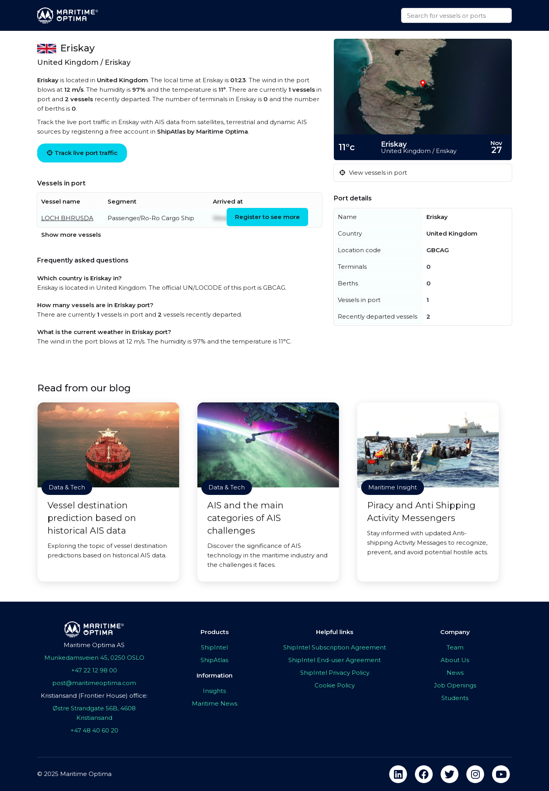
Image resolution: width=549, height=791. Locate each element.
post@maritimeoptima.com (94, 683)
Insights (214, 691)
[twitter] (449, 774)
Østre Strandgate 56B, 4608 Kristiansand (94, 712)
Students (454, 698)
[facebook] (424, 774)
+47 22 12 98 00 (94, 670)
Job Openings (455, 685)
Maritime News (214, 703)
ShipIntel (214, 647)
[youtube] (501, 774)
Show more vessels (71, 234)
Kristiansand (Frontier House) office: (94, 695)
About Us (455, 660)
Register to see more (267, 217)
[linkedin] (398, 774)
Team (455, 647)
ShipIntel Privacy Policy (334, 672)
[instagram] (475, 774)
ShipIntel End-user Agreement (334, 660)
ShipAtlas (214, 660)
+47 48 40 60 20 (94, 730)
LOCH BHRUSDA (67, 218)
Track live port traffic (82, 153)
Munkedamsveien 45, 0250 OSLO (94, 657)
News (455, 672)
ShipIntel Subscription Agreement (334, 647)
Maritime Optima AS (94, 645)
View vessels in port (373, 172)
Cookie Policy (334, 685)
